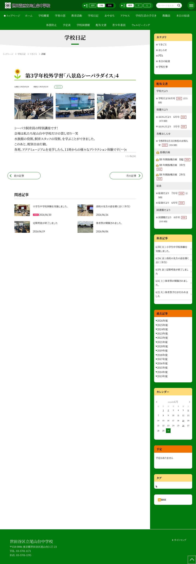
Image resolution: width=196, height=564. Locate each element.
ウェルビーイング (140, 25)
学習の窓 (60, 15)
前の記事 (19, 175)
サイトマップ (180, 540)
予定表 (67, 25)
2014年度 (162, 372)
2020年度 (162, 346)
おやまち (109, 15)
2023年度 (162, 333)
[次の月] (189, 401)
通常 (93, 5)
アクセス (125, 15)
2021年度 (162, 342)
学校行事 (163, 66)
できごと (162, 44)
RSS (163, 499)
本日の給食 (182, 15)
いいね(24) (130, 155)
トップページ (13, 15)
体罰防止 (51, 25)
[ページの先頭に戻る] (192, 560)
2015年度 (162, 367)
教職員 (166, 15)
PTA (160, 55)
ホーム (28, 15)
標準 (130, 5)
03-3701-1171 (23, 551)
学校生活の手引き (146, 15)
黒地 (110, 5)
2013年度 (162, 376)
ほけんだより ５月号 (172, 126)
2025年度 (162, 325)
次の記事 (131, 175)
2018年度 (162, 355)
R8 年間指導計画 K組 (174, 159)
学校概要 (43, 15)
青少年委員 (119, 25)
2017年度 (162, 359)
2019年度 (162, 350)
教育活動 (76, 15)
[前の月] (156, 401)
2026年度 (162, 320)
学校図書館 (83, 25)
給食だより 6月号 (171, 202)
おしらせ (162, 50)
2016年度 (162, 363)
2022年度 (162, 337)
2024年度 (162, 329)
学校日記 (93, 15)
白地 (101, 5)
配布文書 (101, 25)
